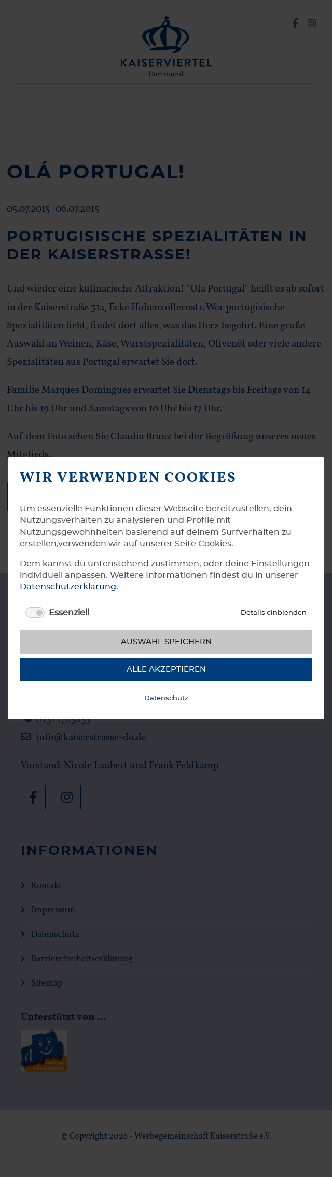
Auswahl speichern (166, 642)
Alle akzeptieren (166, 669)
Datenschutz (166, 698)
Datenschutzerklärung (68, 587)
